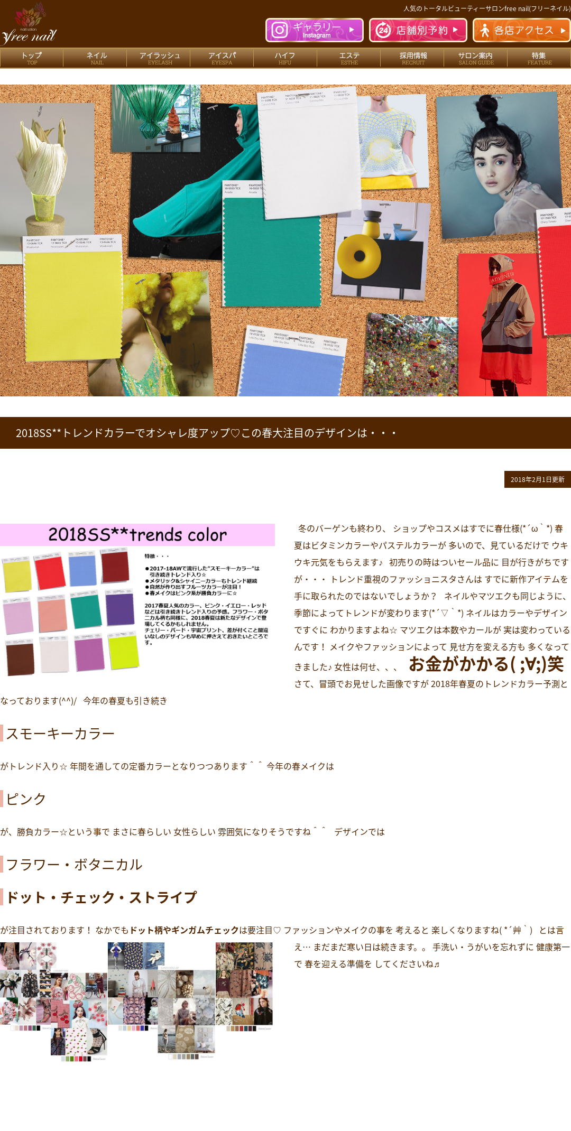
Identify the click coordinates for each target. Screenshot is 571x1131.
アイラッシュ (158, 58)
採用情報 (412, 58)
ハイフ (285, 58)
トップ (31, 58)
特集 (539, 58)
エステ (349, 58)
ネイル (95, 58)
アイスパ (222, 58)
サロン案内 (476, 58)
